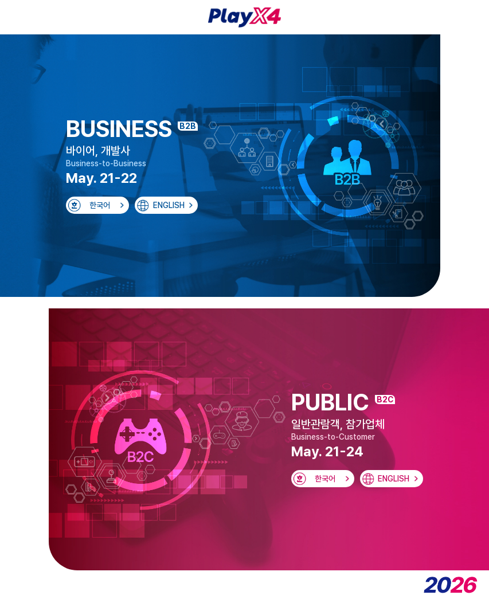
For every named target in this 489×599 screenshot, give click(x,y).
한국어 (99, 205)
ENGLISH (169, 205)
